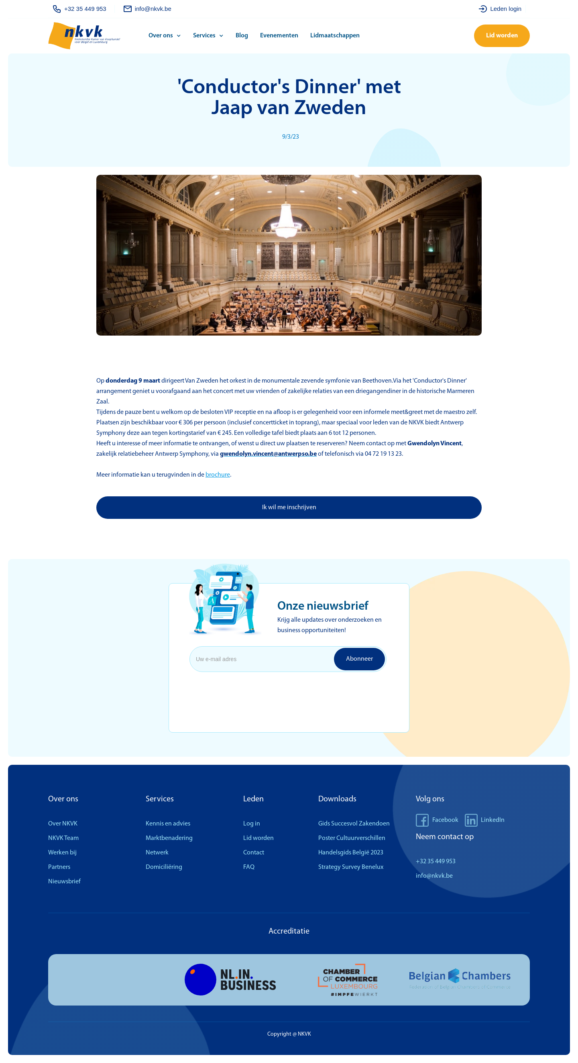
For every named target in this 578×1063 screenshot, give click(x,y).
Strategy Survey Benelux (350, 867)
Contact (253, 853)
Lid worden (502, 36)
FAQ (248, 867)
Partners (59, 867)
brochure (218, 475)
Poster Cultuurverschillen (351, 838)
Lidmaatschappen (335, 36)
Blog (242, 36)
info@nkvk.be (434, 876)
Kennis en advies (168, 824)
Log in (251, 824)
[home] (96, 36)
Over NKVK (62, 824)
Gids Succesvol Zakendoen (354, 824)
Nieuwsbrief (64, 882)
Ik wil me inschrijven (289, 507)
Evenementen (279, 36)
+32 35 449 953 (436, 861)
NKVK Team (63, 838)
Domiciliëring (164, 867)
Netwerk (157, 853)
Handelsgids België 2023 (350, 853)
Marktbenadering (169, 838)
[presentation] (254, 691)
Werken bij (62, 853)
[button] (166, 35)
